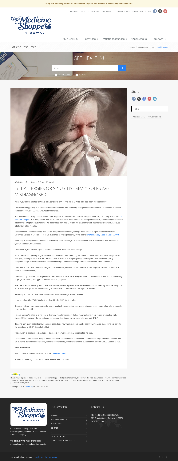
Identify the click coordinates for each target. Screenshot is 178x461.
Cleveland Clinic (59, 353)
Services (90, 39)
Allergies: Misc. (139, 117)
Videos (81, 74)
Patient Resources (114, 39)
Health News (62, 74)
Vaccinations (139, 39)
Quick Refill (107, 11)
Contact (158, 39)
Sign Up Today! (138, 11)
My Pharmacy (70, 39)
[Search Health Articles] (85, 68)
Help (83, 11)
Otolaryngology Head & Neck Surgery (103, 235)
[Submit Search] (122, 68)
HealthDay (29, 387)
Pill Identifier (93, 11)
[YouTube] (166, 457)
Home (132, 47)
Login (149, 11)
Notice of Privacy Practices (63, 441)
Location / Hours (122, 11)
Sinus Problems (154, 117)
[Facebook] (159, 457)
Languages (73, 11)
